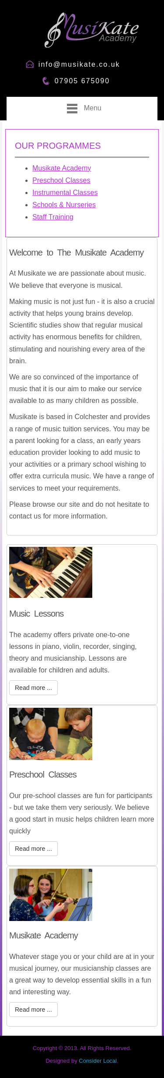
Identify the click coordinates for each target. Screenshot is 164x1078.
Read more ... (33, 687)
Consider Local (98, 1061)
